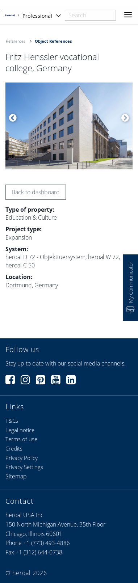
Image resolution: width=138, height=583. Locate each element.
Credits (13, 448)
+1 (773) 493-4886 (46, 542)
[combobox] (90, 15)
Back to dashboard (36, 192)
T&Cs (11, 420)
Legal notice (19, 430)
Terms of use (21, 439)
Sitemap (16, 476)
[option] (69, 126)
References (15, 41)
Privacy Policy (21, 457)
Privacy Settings (24, 466)
